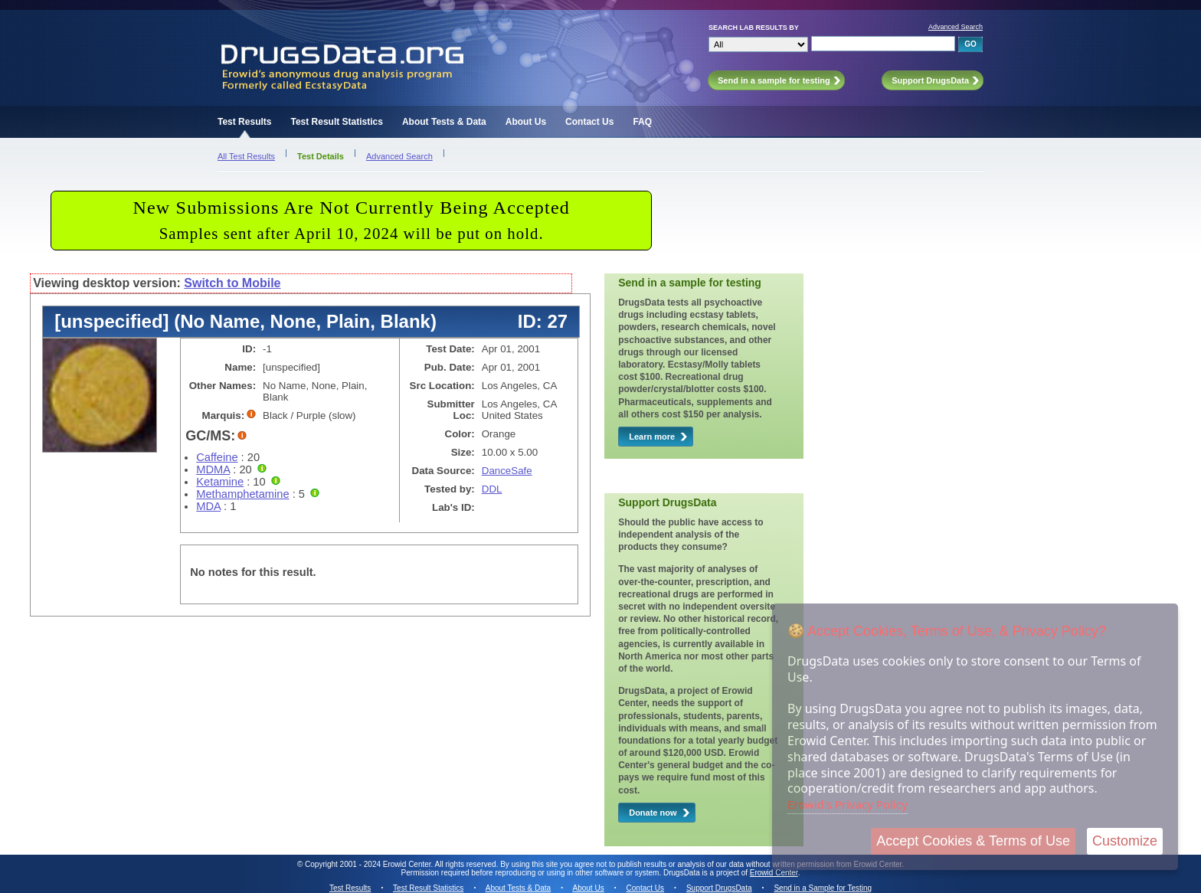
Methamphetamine (242, 494)
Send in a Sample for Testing (823, 888)
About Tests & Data (444, 121)
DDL (492, 489)
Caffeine (216, 457)
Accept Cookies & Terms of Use (973, 841)
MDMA (213, 469)
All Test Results (246, 156)
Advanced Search (955, 27)
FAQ (642, 121)
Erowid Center (774, 872)
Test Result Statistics (336, 121)
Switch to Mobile (232, 282)
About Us (526, 121)
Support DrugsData (719, 888)
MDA (208, 506)
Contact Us (589, 121)
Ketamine (220, 482)
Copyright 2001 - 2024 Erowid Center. (369, 864)
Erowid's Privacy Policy (847, 804)
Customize (1124, 841)
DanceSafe (507, 470)
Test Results (244, 121)
